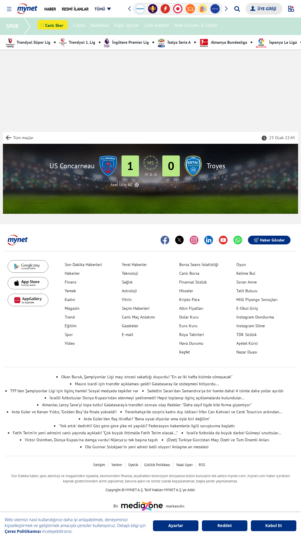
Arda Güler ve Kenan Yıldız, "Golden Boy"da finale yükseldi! (64, 411)
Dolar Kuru (189, 317)
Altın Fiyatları (191, 308)
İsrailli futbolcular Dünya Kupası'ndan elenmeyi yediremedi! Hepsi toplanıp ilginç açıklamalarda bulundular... (147, 397)
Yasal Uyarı (184, 464)
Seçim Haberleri (135, 308)
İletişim (99, 464)
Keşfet (184, 352)
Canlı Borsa (189, 273)
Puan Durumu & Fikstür (197, 26)
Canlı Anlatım (157, 26)
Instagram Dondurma (255, 317)
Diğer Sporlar (127, 26)
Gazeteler (130, 325)
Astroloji (129, 290)
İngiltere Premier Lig (126, 42)
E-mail (127, 334)
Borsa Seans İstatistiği (199, 264)
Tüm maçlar (23, 137)
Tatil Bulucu (247, 290)
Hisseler (186, 290)
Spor (69, 334)
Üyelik (133, 464)
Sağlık (127, 282)
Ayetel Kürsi (247, 343)
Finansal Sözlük (193, 282)
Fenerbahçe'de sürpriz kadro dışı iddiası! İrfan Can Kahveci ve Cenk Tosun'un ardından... (203, 411)
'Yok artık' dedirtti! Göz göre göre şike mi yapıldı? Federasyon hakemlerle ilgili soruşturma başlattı (147, 425)
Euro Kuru (188, 325)
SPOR (13, 26)
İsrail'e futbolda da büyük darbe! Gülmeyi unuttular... (233, 432)
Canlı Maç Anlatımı (138, 317)
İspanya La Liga (276, 42)
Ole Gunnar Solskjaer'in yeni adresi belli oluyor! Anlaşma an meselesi (147, 446)
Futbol (80, 26)
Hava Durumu (191, 343)
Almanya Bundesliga (223, 42)
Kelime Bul (245, 273)
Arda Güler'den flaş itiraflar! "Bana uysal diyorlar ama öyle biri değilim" (147, 418)
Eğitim (70, 325)
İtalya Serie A (174, 42)
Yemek (70, 290)
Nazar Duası (246, 352)
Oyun (241, 264)
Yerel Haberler (134, 264)
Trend (70, 317)
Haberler (72, 273)
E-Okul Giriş (247, 308)
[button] (9, 9)
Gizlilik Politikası (157, 464)
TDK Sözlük (246, 334)
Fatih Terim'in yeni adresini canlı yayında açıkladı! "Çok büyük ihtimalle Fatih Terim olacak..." (95, 432)
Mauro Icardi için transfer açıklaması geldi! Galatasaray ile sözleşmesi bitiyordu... (147, 383)
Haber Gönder (269, 240)
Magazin (72, 308)
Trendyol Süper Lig (28, 42)
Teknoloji (130, 273)
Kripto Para (189, 299)
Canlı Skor (55, 26)
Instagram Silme (250, 325)
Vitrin (127, 299)
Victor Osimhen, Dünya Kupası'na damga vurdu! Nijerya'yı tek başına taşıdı (91, 439)
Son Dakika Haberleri (83, 264)
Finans (70, 282)
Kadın (70, 299)
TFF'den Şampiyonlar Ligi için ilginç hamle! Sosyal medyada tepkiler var (74, 390)
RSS (202, 464)
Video (70, 343)
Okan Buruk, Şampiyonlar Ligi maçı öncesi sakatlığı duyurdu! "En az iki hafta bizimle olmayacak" (147, 376)
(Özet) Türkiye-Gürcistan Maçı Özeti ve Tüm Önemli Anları (218, 439)
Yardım (116, 464)
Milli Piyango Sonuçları (257, 299)
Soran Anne (246, 282)
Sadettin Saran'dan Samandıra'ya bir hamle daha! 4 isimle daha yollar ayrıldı (215, 390)
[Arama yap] (237, 8)
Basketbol (100, 26)
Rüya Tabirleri (191, 334)
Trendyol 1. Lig (77, 42)
